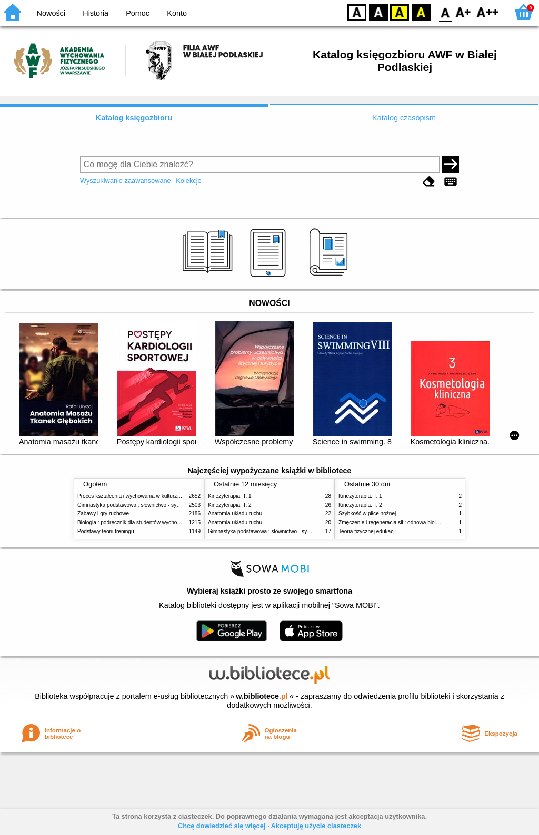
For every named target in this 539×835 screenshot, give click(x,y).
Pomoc (137, 13)
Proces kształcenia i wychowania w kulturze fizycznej (139, 496)
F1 (463, 11)
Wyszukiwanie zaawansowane (125, 181)
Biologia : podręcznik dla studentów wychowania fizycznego (147, 522)
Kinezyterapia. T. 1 (230, 496)
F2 (488, 11)
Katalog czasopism (404, 118)
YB (399, 11)
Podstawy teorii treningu (105, 531)
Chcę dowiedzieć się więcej (221, 826)
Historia (95, 13)
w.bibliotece (262, 696)
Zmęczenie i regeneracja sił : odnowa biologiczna (396, 522)
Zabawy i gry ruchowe (103, 513)
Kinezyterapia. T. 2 (230, 505)
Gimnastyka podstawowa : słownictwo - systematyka (139, 505)
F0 (445, 11)
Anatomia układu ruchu (235, 513)
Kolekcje (188, 181)
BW (378, 11)
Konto (177, 13)
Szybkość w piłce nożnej (367, 513)
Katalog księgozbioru (134, 118)
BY (420, 11)
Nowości (51, 13)
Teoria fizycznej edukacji (367, 531)
